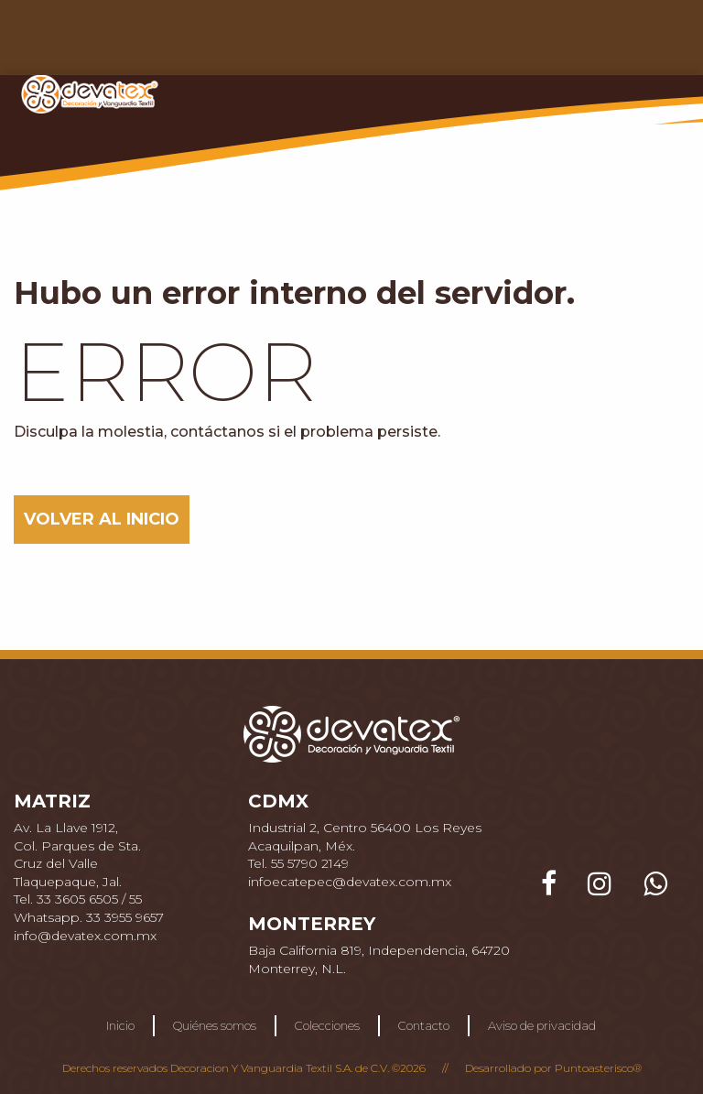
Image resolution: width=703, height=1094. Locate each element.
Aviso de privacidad (542, 1025)
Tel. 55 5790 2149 (298, 863)
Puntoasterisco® (598, 1068)
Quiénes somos (214, 1025)
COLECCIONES (404, 43)
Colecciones (327, 1025)
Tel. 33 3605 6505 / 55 (78, 899)
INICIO (173, 43)
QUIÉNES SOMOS (275, 43)
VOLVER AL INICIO (101, 519)
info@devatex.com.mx (85, 935)
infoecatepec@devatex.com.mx (349, 881)
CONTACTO (513, 43)
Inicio (120, 1025)
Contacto (423, 1025)
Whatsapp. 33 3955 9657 (89, 917)
